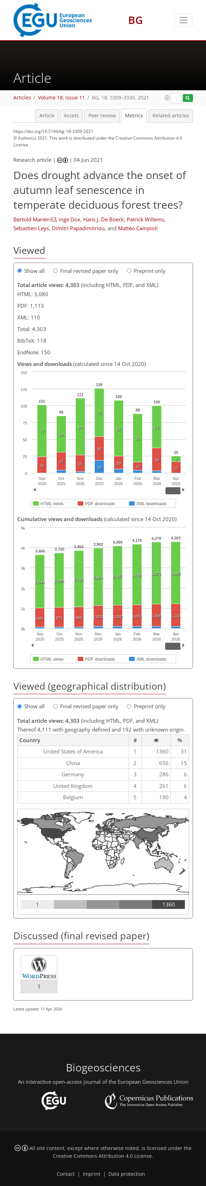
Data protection (126, 1174)
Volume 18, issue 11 (61, 97)
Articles (22, 97)
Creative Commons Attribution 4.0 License (102, 1156)
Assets (71, 115)
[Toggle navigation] (183, 20)
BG (135, 20)
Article (47, 115)
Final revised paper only (85, 270)
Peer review (102, 115)
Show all (31, 270)
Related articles (170, 115)
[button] (167, 97)
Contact (66, 1174)
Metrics (134, 115)
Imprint (91, 1174)
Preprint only (146, 270)
